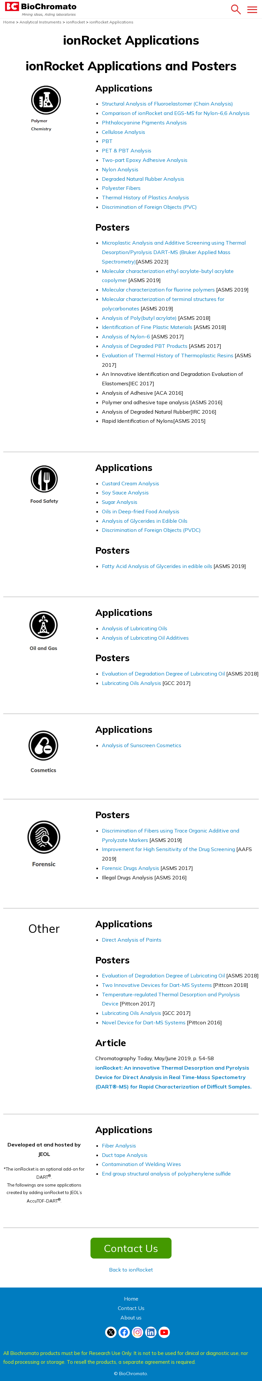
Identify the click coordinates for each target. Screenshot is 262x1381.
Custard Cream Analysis (130, 483)
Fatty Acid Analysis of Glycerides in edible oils (158, 566)
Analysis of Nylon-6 (126, 336)
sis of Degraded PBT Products (152, 346)
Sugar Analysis (119, 502)
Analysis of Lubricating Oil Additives (145, 637)
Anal (107, 346)
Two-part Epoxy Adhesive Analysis (144, 160)
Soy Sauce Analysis (125, 492)
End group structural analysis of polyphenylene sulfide (166, 1173)
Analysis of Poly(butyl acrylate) (139, 318)
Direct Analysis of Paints (131, 939)
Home (131, 1298)
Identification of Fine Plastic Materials (147, 327)
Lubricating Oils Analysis (131, 683)
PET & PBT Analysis (126, 150)
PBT (107, 141)
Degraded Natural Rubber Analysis (143, 179)
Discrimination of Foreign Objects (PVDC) (151, 530)
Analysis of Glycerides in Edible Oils (144, 521)
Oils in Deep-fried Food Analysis (140, 511)
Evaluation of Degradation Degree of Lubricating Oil (163, 673)
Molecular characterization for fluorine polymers (159, 289)
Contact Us (131, 1248)
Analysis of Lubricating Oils (134, 628)
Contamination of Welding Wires (141, 1164)
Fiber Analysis (119, 1145)
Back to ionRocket (131, 1269)
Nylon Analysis (120, 169)
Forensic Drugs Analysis (130, 868)
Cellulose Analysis (123, 132)
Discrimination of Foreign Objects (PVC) (149, 207)
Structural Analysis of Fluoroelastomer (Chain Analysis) (167, 103)
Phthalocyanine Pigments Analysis (144, 122)
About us (131, 1317)
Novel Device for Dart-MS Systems (144, 1022)
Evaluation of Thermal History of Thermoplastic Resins (168, 355)
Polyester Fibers (121, 188)
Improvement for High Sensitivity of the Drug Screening (168, 849)
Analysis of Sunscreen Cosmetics (141, 745)
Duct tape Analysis (124, 1155)
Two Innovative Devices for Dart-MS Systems (157, 985)
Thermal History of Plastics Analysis (145, 197)
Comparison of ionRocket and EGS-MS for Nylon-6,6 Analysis (176, 113)
